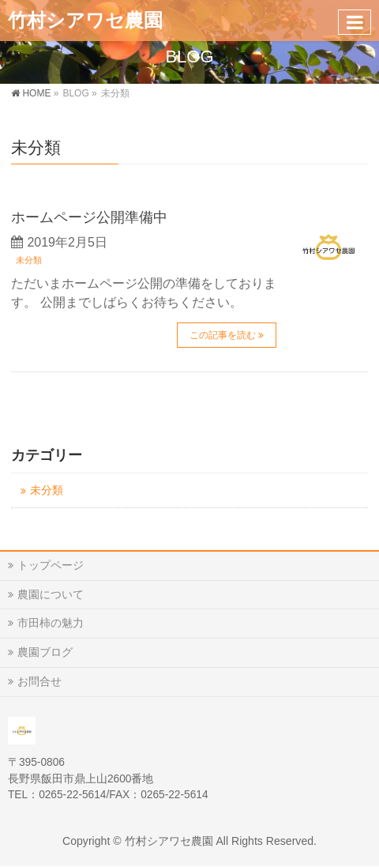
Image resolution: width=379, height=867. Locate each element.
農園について (50, 594)
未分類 (29, 260)
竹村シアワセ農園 (85, 20)
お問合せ (39, 681)
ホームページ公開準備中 (89, 217)
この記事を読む (223, 335)
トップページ (50, 565)
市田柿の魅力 (50, 622)
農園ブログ (45, 652)
